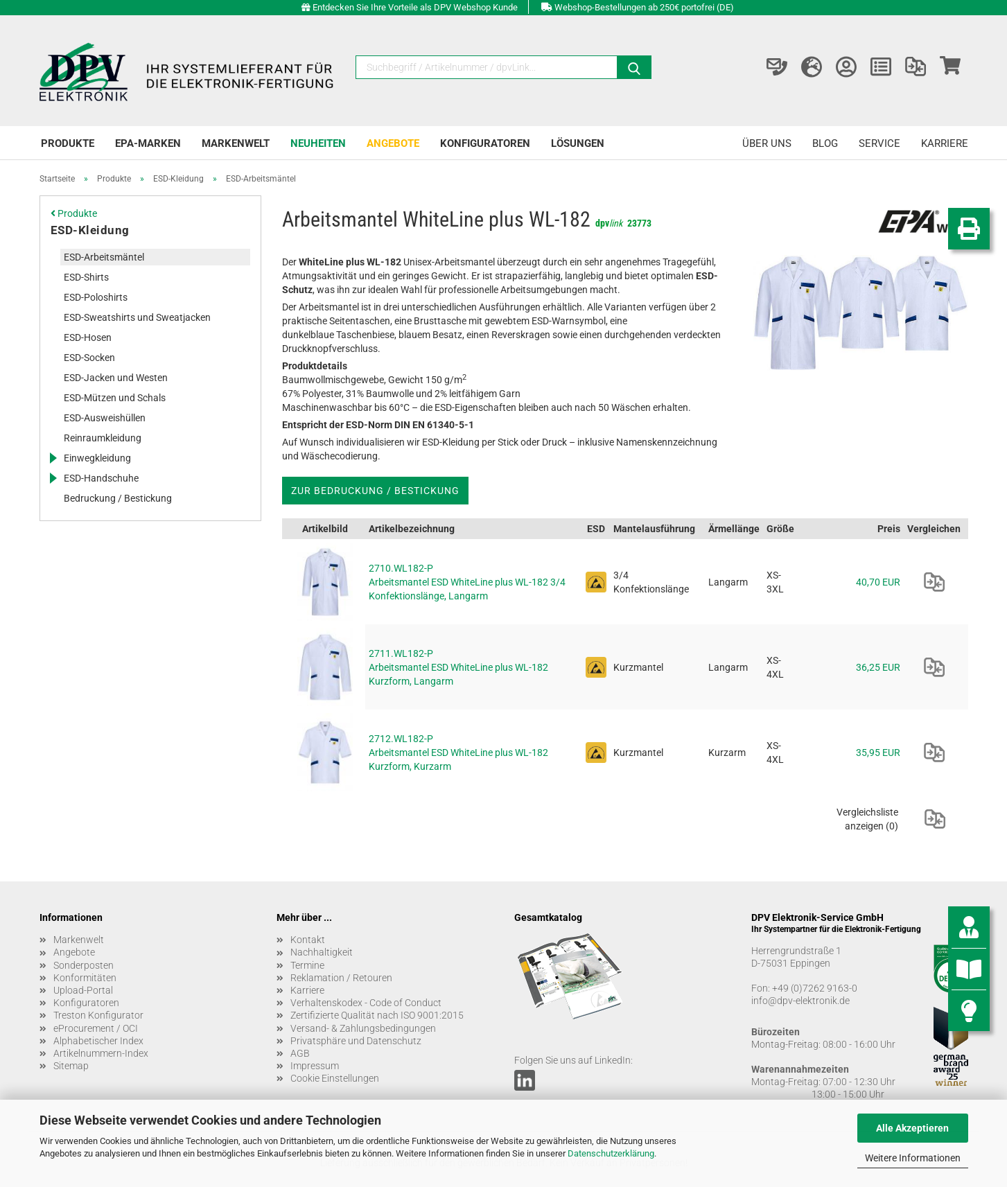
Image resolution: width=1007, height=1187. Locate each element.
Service (879, 143)
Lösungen (577, 143)
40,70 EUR (878, 582)
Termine (307, 965)
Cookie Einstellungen (334, 1078)
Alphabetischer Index (98, 1040)
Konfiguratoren (485, 143)
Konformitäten (84, 977)
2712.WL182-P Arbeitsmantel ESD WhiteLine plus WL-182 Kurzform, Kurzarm (458, 752)
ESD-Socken (89, 357)
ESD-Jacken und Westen (116, 377)
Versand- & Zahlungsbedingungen (363, 1028)
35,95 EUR (878, 752)
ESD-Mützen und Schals (115, 397)
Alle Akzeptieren (912, 1128)
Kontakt (307, 939)
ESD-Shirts (86, 277)
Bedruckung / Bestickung (118, 498)
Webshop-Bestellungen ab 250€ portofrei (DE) (644, 7)
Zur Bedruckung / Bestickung (375, 490)
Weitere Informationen (913, 1157)
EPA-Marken (148, 143)
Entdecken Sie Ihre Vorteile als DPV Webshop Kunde (415, 7)
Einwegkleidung (97, 458)
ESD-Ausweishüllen (105, 417)
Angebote (393, 143)
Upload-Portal (83, 990)
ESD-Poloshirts (96, 297)
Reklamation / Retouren (341, 977)
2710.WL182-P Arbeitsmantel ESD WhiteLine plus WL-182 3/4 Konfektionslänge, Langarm (467, 582)
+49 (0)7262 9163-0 (814, 988)
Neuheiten (318, 143)
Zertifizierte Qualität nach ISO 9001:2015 (377, 1015)
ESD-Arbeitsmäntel (104, 257)
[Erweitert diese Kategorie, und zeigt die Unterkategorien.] (52, 458)
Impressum (314, 1065)
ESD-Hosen (88, 337)
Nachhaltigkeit (321, 952)
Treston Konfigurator (98, 1015)
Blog (825, 143)
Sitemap (71, 1065)
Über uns (766, 143)
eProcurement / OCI (95, 1028)
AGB (300, 1053)
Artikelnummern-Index (100, 1053)
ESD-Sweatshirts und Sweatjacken (137, 317)
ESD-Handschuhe (101, 478)
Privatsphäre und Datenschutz (355, 1040)
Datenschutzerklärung (611, 1153)
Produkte (67, 143)
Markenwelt (236, 143)
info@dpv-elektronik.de (800, 1000)
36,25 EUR (878, 667)
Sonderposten (83, 965)
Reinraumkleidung (102, 437)
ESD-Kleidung (90, 230)
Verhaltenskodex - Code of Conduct (365, 1002)
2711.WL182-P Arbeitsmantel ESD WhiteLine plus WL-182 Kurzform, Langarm (458, 667)
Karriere (944, 143)
